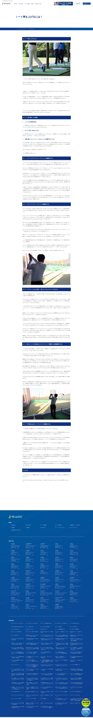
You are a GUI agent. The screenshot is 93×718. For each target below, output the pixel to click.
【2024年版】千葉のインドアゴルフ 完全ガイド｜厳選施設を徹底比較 (33, 622)
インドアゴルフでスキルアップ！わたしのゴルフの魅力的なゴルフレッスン (47, 614)
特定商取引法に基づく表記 (16, 508)
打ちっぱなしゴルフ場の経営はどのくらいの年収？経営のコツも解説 (77, 631)
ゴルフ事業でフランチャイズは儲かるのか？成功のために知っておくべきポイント (18, 657)
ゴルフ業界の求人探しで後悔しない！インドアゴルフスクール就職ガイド (47, 685)
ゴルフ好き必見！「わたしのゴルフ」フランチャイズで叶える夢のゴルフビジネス (62, 657)
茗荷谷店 (28, 528)
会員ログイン (86, 3)
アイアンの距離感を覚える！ (60, 607)
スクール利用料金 (59, 503)
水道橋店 (13, 522)
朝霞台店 (57, 582)
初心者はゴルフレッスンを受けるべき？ (76, 611)
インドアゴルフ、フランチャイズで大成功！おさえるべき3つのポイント (47, 643)
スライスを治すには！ (74, 605)
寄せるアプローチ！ (44, 607)
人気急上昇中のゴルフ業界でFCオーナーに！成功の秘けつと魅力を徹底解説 (77, 648)
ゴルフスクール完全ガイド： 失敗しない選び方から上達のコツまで (47, 622)
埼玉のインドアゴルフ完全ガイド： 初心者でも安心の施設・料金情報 (18, 622)
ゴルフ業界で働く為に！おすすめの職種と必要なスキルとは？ (18, 685)
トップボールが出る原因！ (45, 605)
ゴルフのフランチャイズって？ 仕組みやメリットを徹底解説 (33, 648)
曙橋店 (57, 542)
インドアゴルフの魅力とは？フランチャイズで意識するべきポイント (33, 639)
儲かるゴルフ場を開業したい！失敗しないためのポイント (61, 636)
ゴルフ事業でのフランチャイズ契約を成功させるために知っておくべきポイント (47, 657)
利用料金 (32, 3)
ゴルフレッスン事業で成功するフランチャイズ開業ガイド (47, 666)
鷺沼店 (57, 562)
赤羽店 (42, 528)
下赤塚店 (13, 555)
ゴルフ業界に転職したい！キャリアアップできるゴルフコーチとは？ (62, 677)
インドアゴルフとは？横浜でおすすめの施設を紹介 (18, 618)
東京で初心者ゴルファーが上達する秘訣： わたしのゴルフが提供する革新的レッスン (33, 627)
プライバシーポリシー (51, 716)
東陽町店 (28, 535)
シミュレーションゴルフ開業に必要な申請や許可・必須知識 (18, 636)
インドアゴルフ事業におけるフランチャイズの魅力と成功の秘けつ (62, 652)
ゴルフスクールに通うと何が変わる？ (33, 610)
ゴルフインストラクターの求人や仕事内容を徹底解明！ (18, 682)
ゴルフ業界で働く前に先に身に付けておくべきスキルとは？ (62, 682)
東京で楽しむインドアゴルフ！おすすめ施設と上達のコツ (77, 614)
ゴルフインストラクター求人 (75, 673)
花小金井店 (72, 555)
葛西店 (13, 535)
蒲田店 (13, 542)
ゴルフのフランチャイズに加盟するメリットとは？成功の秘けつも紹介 (47, 652)
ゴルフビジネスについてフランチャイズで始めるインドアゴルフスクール (62, 643)
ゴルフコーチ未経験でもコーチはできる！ (47, 674)
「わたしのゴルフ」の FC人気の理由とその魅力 (47, 648)
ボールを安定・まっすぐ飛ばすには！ (62, 601)
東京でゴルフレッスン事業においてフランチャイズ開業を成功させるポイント (62, 666)
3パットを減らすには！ (30, 605)
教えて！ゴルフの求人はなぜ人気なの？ (47, 682)
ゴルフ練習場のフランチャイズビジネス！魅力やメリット (33, 636)
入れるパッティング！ (30, 607)
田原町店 (13, 528)
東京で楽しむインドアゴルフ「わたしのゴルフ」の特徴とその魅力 (33, 614)
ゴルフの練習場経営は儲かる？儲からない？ (46, 631)
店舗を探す (15, 3)
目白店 (42, 542)
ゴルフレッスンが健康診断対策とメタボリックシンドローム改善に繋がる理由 (18, 631)
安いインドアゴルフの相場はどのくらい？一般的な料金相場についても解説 (62, 614)
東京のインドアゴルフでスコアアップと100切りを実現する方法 (62, 627)
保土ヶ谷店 (57, 569)
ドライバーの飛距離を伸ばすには (46, 601)
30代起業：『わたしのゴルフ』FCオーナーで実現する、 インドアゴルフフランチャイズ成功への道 (18, 666)
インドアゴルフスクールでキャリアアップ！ (62, 674)
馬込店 (72, 535)
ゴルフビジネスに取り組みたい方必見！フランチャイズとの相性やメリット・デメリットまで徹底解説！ (33, 644)
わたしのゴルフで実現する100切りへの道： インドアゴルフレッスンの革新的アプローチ (47, 627)
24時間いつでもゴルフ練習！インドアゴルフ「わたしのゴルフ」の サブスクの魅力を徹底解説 (77, 618)
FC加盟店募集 (78, 3)
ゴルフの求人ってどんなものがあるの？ (76, 666)
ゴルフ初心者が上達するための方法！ (18, 605)
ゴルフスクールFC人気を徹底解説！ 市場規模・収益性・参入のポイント (76, 657)
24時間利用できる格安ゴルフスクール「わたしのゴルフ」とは (62, 618)
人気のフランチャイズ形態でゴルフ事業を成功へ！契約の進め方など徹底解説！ (18, 653)
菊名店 (72, 562)
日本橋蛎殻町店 (29, 522)
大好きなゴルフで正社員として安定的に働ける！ (47, 670)
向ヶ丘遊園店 (43, 562)
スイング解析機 (43, 503)
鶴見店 (28, 569)
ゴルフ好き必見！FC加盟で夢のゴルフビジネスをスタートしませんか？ (33, 652)
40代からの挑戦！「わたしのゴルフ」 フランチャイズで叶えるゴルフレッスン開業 (33, 662)
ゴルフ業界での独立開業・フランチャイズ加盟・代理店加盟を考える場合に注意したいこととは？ (47, 639)
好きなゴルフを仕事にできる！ (76, 681)
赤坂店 (72, 522)
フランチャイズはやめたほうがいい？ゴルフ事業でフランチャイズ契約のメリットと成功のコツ (33, 657)
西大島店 (42, 535)
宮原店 (28, 582)
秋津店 (13, 562)
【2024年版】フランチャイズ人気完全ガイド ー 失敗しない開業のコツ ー (18, 661)
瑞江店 (72, 528)
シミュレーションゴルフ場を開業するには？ (62, 639)
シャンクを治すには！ (15, 613)
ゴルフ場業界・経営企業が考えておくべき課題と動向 (77, 636)
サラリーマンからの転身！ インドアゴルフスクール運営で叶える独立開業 (62, 661)
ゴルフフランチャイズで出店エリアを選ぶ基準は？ (77, 639)
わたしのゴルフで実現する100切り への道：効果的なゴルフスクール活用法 (18, 627)
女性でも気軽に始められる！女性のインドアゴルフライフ (33, 618)
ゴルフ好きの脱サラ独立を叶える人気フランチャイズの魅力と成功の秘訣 (77, 661)
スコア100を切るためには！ (75, 601)
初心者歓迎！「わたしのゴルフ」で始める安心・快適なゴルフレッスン (47, 618)
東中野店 (72, 542)
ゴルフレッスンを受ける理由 (16, 610)
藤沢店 (72, 569)
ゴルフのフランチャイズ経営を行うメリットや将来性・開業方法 (32, 631)
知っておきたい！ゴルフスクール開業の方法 (46, 636)
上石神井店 (28, 555)
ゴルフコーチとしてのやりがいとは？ (18, 673)
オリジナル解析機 (27, 3)
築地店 (57, 522)
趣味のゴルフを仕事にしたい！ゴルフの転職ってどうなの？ (33, 682)
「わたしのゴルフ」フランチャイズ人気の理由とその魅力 (62, 648)
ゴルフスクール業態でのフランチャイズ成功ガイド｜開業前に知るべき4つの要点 (33, 666)
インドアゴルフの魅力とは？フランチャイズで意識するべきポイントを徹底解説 (18, 648)
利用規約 (57, 716)
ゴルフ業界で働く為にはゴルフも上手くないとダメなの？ (33, 685)
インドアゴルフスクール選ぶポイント (33, 601)
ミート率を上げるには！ (16, 607)
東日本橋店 (43, 522)
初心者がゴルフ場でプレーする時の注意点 (47, 611)
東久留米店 (28, 562)
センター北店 (14, 569)
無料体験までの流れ (38, 3)
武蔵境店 (42, 555)
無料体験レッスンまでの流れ (75, 503)
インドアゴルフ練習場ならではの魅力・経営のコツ (17, 639)
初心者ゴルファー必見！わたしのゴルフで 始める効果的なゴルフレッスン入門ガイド (77, 622)
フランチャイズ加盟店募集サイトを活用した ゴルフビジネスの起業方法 (77, 652)
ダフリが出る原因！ (59, 605)
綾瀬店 (57, 528)
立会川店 (57, 535)
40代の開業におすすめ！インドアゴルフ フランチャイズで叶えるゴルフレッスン (47, 662)
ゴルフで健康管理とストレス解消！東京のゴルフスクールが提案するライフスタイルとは (77, 627)
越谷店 (42, 582)
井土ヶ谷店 (43, 569)
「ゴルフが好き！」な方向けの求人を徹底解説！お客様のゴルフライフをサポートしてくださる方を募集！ (77, 678)
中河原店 (57, 555)
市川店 (13, 582)
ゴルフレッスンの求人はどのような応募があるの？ (33, 674)
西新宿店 (28, 542)
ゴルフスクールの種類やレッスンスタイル (62, 611)
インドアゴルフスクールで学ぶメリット (18, 602)
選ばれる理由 (21, 3)
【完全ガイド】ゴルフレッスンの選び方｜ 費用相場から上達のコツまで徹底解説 (62, 622)
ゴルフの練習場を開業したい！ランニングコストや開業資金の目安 (61, 631)
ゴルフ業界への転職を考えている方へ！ (32, 670)
